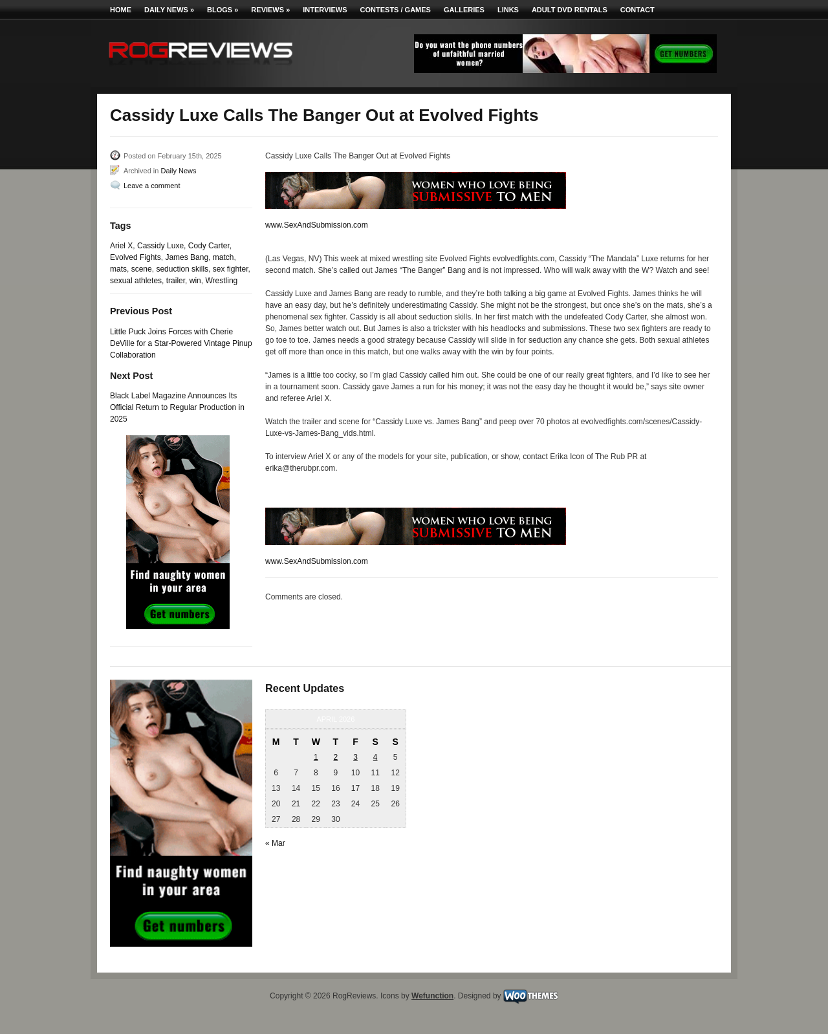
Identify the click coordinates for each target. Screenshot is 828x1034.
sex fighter (230, 269)
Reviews (270, 10)
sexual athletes (136, 280)
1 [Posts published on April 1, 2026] (316, 757)
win (195, 280)
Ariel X (121, 245)
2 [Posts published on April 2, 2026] (336, 757)
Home (120, 10)
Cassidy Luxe (160, 245)
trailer (175, 280)
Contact (637, 10)
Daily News (169, 10)
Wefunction (432, 995)
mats (118, 269)
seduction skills (182, 269)
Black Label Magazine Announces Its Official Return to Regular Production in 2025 (177, 407)
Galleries (464, 10)
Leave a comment (152, 185)
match (223, 257)
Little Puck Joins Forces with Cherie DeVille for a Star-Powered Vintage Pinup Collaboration (181, 343)
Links (508, 10)
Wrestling (221, 280)
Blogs (222, 10)
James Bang (186, 257)
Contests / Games (395, 10)
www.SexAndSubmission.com (316, 225)
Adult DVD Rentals (569, 10)
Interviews (325, 10)
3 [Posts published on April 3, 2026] (355, 757)
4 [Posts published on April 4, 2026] (375, 757)
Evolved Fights (135, 257)
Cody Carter (209, 245)
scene (141, 269)
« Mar (275, 843)
